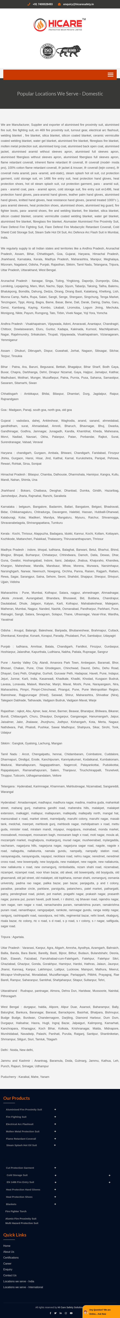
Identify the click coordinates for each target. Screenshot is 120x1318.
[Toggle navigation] (110, 74)
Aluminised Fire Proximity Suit (23, 1109)
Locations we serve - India (18, 1281)
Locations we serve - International (23, 1287)
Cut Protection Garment (19, 1167)
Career (7, 1263)
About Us (8, 1251)
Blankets (10, 1204)
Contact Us (9, 1275)
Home (6, 1245)
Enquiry (7, 1269)
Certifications (11, 1257)
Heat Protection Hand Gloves (22, 1189)
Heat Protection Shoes (18, 1196)
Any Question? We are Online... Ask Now (100, 1312)
